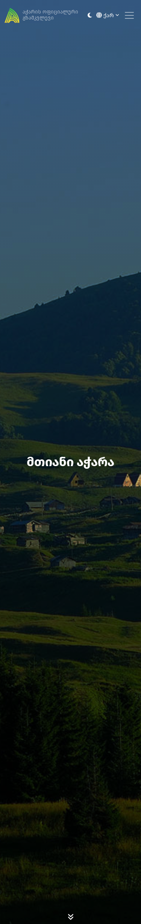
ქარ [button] (107, 15)
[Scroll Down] (71, 916)
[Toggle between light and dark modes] (90, 15)
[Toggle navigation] (129, 15)
